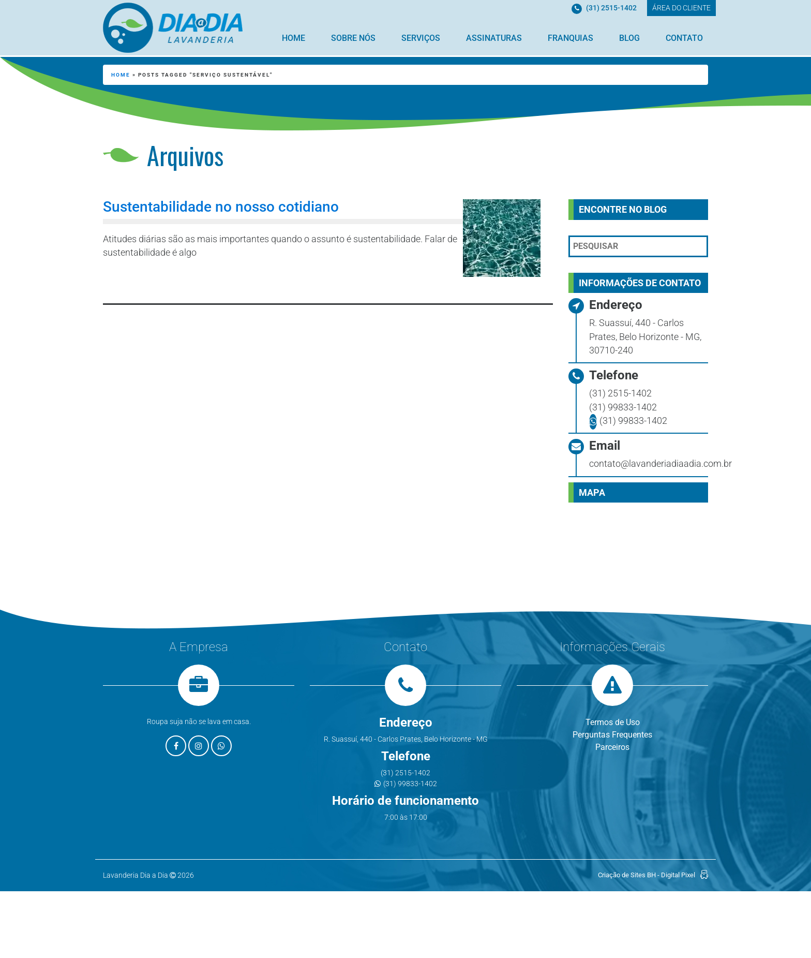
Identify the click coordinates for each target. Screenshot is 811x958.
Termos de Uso (612, 722)
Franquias (570, 38)
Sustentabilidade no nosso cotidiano (221, 206)
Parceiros (612, 747)
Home (293, 38)
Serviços (420, 38)
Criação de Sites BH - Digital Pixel (646, 875)
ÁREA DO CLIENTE (681, 8)
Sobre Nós (353, 38)
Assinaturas (494, 38)
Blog (629, 38)
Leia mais (150, 280)
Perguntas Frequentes (612, 735)
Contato (684, 38)
